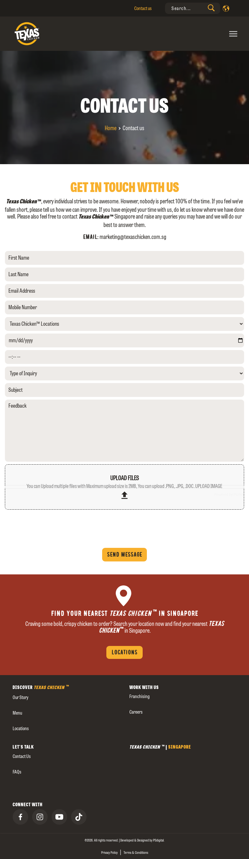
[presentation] (192, 8)
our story (20, 697)
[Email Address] (124, 291)
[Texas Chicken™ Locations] (124, 324)
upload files (124, 487)
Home (110, 128)
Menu (17, 713)
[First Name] (124, 258)
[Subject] (124, 390)
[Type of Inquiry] (124, 373)
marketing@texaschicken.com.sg (133, 237)
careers (136, 712)
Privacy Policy (109, 852)
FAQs (17, 772)
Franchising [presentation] (139, 696)
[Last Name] (124, 274)
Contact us (143, 8)
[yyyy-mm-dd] (124, 340)
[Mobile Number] (124, 307)
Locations (124, 652)
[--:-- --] (124, 357)
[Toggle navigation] (181, 33)
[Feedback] (124, 431)
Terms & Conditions (136, 852)
